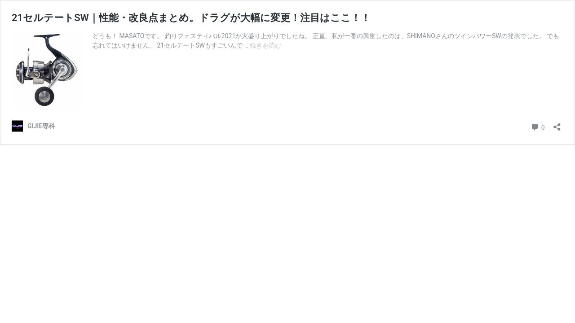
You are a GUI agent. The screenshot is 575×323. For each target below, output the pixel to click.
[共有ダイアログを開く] (557, 124)
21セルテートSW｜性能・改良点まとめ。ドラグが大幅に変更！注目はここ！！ (191, 17)
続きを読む (265, 45)
